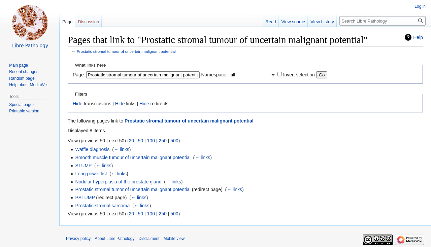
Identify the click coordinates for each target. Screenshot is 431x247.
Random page (21, 78)
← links (121, 149)
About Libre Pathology (114, 238)
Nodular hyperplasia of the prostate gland (118, 181)
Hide (77, 103)
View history (322, 21)
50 (140, 140)
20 (131, 140)
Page (67, 21)
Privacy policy (78, 238)
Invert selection (299, 74)
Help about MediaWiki (28, 84)
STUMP (83, 165)
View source (293, 21)
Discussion (88, 21)
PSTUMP (85, 197)
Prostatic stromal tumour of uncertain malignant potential (126, 51)
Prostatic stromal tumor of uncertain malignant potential (132, 189)
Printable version (24, 111)
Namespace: (214, 74)
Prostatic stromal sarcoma (102, 205)
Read (271, 21)
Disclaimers (148, 238)
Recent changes (23, 71)
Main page (18, 65)
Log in (420, 6)
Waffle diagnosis (92, 149)
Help (418, 37)
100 (151, 140)
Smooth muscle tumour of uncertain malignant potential (132, 157)
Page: (79, 74)
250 (162, 140)
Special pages (21, 104)
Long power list (91, 173)
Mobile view (174, 238)
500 (174, 140)
